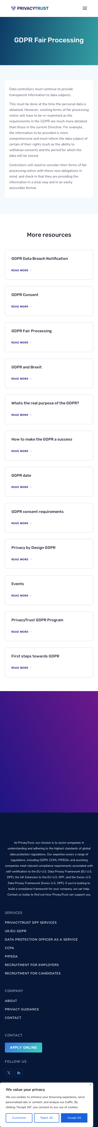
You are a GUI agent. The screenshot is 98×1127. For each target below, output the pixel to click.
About (11, 1001)
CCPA (9, 948)
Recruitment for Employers (32, 965)
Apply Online (23, 1047)
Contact (13, 1018)
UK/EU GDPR (15, 931)
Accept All (74, 1118)
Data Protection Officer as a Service (41, 939)
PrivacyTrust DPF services (31, 922)
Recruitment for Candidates (33, 973)
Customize (19, 1118)
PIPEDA (11, 956)
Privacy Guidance (22, 1009)
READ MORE (19, 270)
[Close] (90, 1085)
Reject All (46, 1118)
